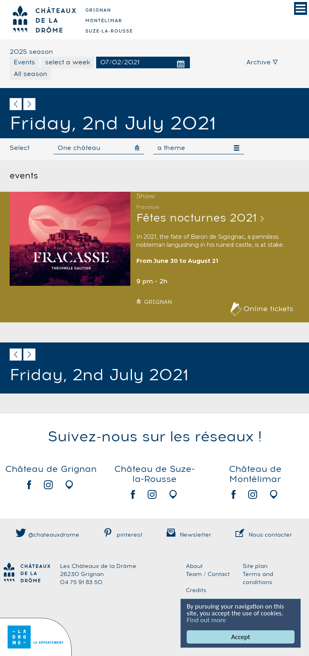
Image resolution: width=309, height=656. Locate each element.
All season (30, 74)
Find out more (206, 620)
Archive (262, 62)
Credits (196, 590)
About (194, 566)
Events (24, 62)
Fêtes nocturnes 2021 (196, 218)
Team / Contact (208, 574)
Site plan (255, 566)
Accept (240, 637)
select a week (67, 62)
